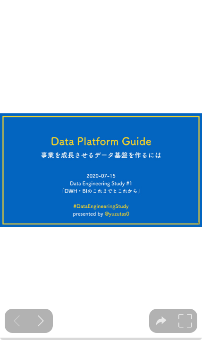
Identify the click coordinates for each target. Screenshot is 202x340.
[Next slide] (40, 321)
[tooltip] (161, 321)
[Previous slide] (16, 321)
